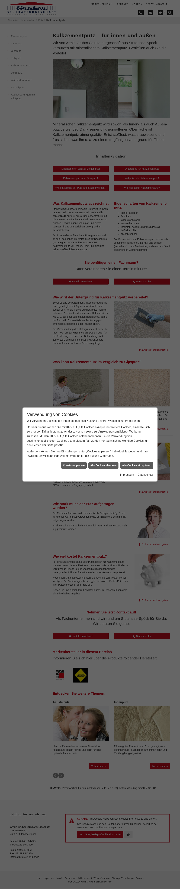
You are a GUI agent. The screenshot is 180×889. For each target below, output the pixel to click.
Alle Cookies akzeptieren (136, 465)
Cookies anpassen (74, 465)
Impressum (127, 474)
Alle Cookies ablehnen (103, 465)
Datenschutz (145, 474)
